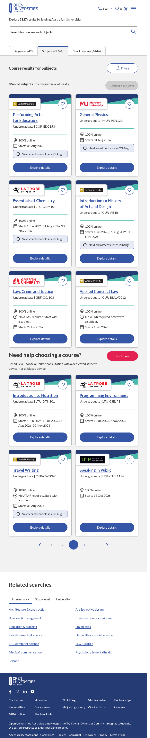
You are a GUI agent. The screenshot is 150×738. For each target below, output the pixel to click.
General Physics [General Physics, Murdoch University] (94, 114)
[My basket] (125, 9)
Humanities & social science (94, 635)
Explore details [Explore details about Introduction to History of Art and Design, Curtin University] (107, 258)
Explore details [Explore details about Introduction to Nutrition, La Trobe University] (40, 437)
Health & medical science (25, 635)
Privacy (102, 734)
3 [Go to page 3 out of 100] (73, 545)
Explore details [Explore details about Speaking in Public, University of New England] (107, 527)
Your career (43, 707)
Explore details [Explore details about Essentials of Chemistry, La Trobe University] (40, 258)
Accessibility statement (23, 734)
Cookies (61, 734)
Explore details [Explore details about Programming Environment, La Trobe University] (107, 437)
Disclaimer (90, 734)
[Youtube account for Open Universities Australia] (32, 691)
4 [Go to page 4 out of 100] (84, 545)
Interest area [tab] (20, 599)
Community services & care (93, 618)
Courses (119, 707)
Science (14, 661)
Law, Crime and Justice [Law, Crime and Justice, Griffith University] (33, 291)
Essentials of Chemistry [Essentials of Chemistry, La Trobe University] (34, 200)
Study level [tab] (42, 599)
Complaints (47, 734)
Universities (17, 707)
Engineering (83, 626)
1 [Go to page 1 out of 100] (51, 545)
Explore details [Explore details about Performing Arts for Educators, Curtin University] (40, 167)
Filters (123, 68)
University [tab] (63, 599)
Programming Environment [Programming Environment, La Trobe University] (104, 395)
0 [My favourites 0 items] (118, 8)
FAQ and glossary (73, 707)
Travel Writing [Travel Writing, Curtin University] (26, 470)
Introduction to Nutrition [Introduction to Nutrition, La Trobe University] (35, 395)
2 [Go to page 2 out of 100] (62, 545)
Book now (122, 356)
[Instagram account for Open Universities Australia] (17, 691)
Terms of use (118, 734)
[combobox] (73, 31)
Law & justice (84, 644)
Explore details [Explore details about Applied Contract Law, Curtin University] (107, 339)
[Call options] (105, 9)
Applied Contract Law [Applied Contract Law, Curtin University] (99, 291)
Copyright (75, 734)
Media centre (97, 700)
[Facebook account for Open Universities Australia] (10, 691)
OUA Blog (69, 700)
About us (41, 700)
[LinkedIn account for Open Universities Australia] (25, 691)
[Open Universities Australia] (23, 11)
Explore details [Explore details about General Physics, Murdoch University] (107, 167)
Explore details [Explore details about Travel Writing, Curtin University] (40, 527)
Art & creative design (89, 609)
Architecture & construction (27, 609)
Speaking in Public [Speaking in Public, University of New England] (95, 470)
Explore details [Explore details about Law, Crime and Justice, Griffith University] (40, 339)
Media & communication (25, 652)
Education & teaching (23, 626)
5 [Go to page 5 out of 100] (95, 545)
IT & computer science (24, 644)
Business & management (25, 618)
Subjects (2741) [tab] (52, 51)
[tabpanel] (73, 313)
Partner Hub (43, 714)
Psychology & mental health (93, 652)
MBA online (17, 714)
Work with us (97, 707)
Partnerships (122, 700)
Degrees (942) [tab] (23, 51)
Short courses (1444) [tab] (87, 51)
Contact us (16, 700)
